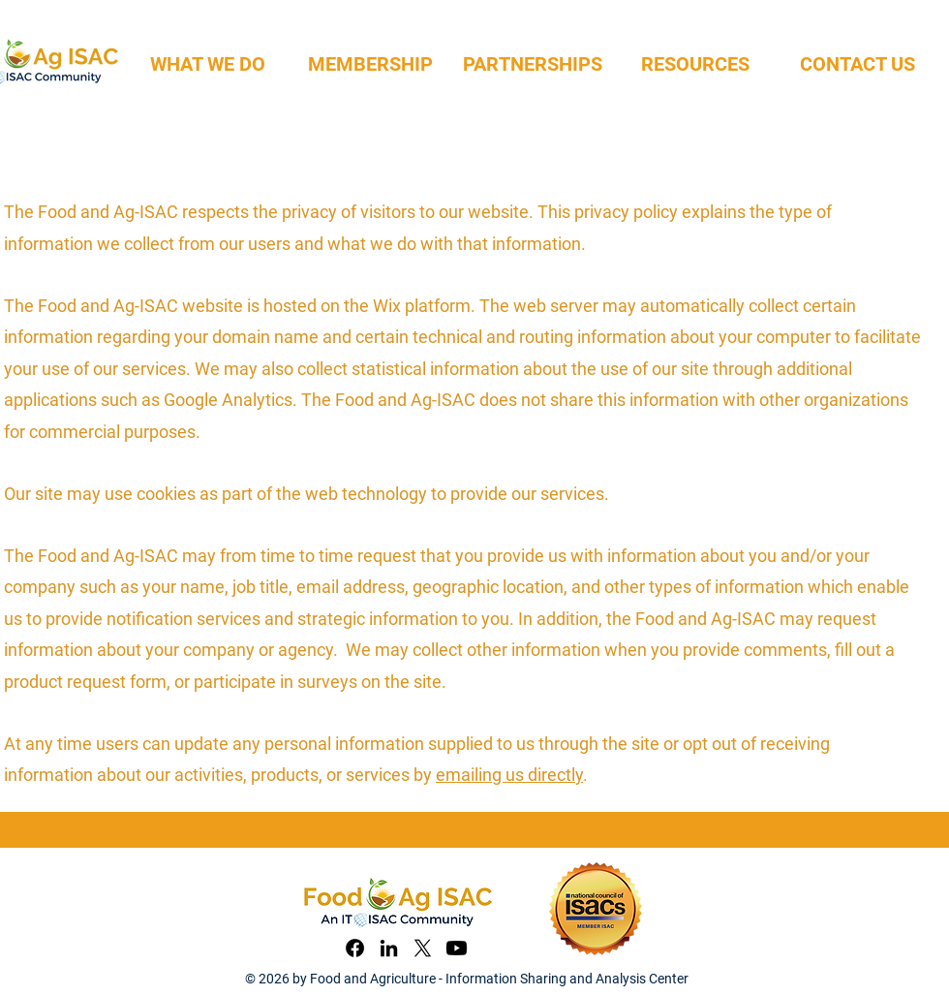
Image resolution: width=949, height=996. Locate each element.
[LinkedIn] (389, 948)
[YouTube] (456, 948)
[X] (423, 948)
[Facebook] (355, 948)
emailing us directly (509, 774)
